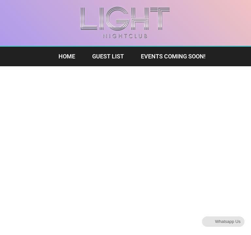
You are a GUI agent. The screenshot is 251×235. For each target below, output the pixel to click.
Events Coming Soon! (173, 56)
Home (67, 56)
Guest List (108, 56)
